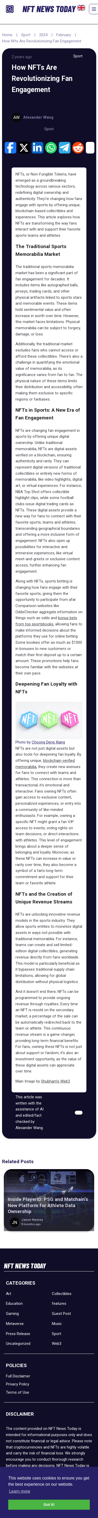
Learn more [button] (19, 1491)
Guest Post (61, 1313)
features (59, 1303)
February (63, 35)
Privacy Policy (17, 1384)
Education (14, 1303)
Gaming (12, 1313)
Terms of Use (17, 1392)
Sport (25, 35)
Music (57, 1323)
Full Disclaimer (18, 1376)
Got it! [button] (49, 1504)
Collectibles (61, 1293)
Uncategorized (18, 1343)
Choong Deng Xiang (48, 742)
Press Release (18, 1333)
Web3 (56, 1343)
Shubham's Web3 (55, 1081)
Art (8, 1293)
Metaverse (15, 1323)
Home (7, 35)
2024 (43, 35)
